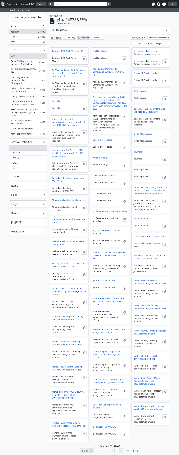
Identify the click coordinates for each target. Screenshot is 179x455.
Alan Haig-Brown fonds (28, 134)
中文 (28, 42)
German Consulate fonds (28, 129)
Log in (171, 4)
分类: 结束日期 (138, 37)
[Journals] (138, 151)
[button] (153, 4)
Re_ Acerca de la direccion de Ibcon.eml (106, 232)
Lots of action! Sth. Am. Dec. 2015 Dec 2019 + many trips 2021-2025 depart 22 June (67, 153)
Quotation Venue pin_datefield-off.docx (107, 406)
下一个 (135, 450)
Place (14, 194)
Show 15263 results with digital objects (151, 43)
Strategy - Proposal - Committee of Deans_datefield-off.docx (68, 265)
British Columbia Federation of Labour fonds (28, 90)
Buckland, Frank (100, 51)
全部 (13, 56)
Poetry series (140, 91)
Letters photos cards (102, 140)
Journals (56, 101)
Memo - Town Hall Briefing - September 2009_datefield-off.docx (150, 307)
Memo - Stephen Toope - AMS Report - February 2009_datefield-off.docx (108, 354)
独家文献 (28, 32)
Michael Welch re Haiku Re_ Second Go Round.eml (68, 243)
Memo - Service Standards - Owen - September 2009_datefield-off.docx (109, 381)
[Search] (80, 4)
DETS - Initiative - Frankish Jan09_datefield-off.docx (145, 357)
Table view (97, 37)
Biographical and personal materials (69, 200)
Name (14, 185)
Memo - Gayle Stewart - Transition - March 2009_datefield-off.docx (150, 407)
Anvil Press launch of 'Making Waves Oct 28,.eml (109, 255)
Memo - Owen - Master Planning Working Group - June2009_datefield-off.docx (69, 291)
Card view (83, 37)
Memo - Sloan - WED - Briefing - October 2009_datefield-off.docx (67, 343)
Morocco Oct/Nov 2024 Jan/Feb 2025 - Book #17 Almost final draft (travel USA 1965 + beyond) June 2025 (150, 190)
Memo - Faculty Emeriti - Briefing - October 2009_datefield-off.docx (67, 368)
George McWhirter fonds (28, 97)
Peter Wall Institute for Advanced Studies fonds (28, 63)
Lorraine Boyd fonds (102, 193)
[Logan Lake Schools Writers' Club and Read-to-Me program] (149, 110)
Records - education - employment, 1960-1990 (68, 179)
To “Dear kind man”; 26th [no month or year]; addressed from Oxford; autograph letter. (69, 73)
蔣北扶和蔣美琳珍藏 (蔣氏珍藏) (28, 71)
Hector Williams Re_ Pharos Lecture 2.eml (68, 221)
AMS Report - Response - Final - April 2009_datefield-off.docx (110, 331)
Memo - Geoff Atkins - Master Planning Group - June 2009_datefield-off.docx (147, 381)
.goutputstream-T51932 (104, 280)
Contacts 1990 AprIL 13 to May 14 (67, 51)
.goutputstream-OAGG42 (104, 426)
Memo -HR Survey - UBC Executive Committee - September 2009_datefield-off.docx (68, 394)
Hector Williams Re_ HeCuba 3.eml (150, 236)
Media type (17, 231)
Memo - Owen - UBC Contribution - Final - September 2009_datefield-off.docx (109, 301)
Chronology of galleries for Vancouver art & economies (147, 52)
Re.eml (150, 257)
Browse (40, 4)
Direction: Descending (158, 37)
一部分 (15, 50)
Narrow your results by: (28, 17)
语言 (13, 25)
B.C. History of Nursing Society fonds (28, 122)
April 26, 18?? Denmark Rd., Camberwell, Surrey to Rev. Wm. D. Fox (109, 72)
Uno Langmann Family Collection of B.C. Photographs (28, 80)
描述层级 (16, 222)
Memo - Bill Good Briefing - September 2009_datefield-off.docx (150, 282)
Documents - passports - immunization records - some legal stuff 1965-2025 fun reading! (68, 122)
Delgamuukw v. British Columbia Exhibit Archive (28, 103)
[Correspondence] (142, 218)
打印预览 (56, 37)
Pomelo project (141, 169)
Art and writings (100, 157)
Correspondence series (104, 175)
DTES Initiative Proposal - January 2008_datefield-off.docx (67, 318)
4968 (127, 450)
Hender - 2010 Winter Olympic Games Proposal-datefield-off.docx (68, 424)
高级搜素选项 (59, 30)
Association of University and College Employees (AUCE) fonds (28, 112)
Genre (14, 213)
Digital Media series (143, 134)
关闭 (60, 15)
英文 (28, 37)
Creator (15, 176)
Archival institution (22, 142)
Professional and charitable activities (110, 211)
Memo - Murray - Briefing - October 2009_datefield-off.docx (150, 332)
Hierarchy (69, 37)
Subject (15, 204)
